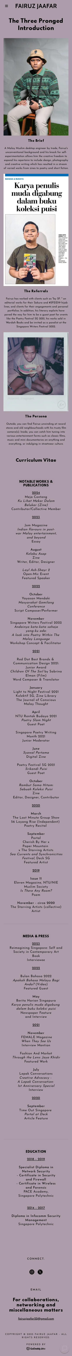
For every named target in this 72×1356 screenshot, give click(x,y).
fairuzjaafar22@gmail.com (36, 1318)
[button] (5, 6)
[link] (36, 5)
